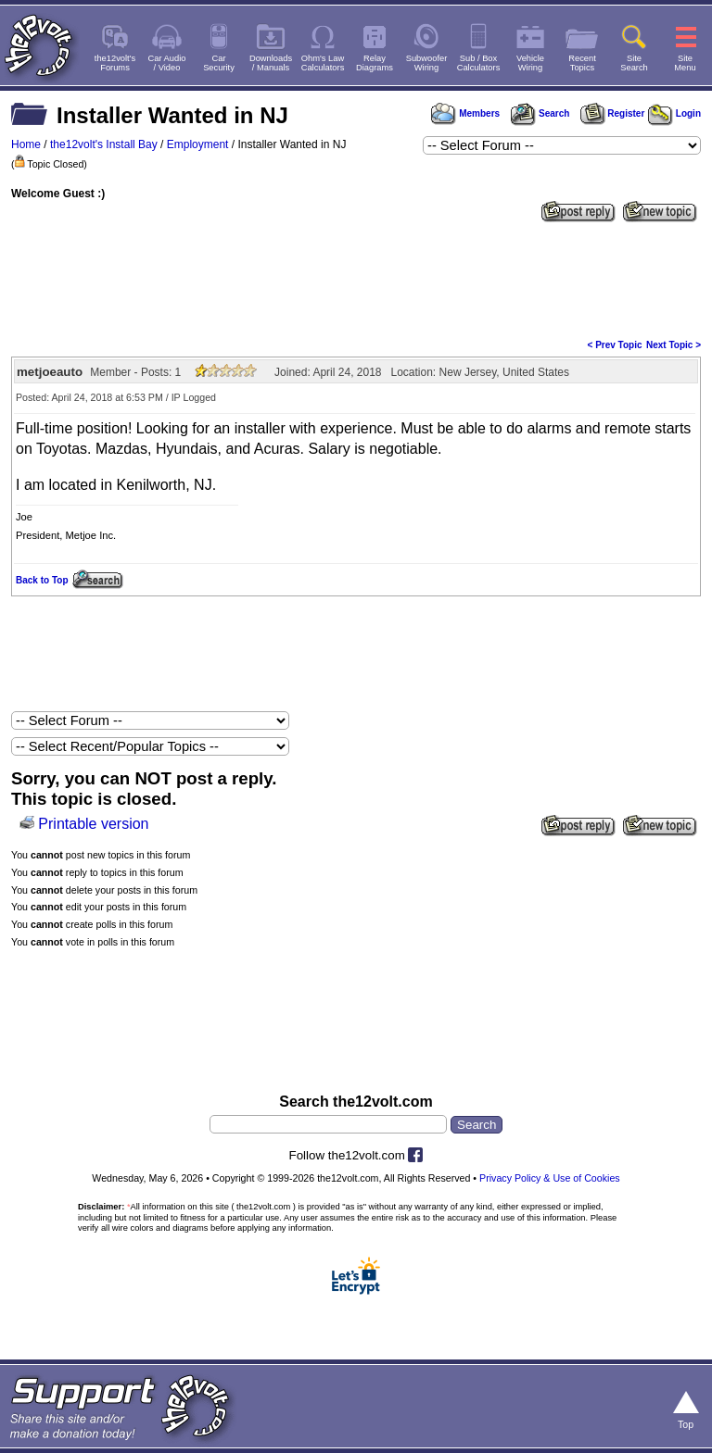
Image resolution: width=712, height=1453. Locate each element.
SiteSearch (634, 63)
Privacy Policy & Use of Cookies (549, 1178)
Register (612, 113)
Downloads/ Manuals (270, 63)
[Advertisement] (356, 278)
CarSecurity (219, 63)
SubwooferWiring (427, 63)
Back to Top (42, 580)
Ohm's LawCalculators (323, 63)
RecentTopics (582, 63)
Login (674, 113)
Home (26, 144)
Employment (198, 144)
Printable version (93, 824)
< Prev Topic (615, 345)
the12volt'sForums (115, 63)
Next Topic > (673, 345)
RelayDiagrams (374, 63)
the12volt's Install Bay (104, 144)
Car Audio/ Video (167, 63)
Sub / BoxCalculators (479, 63)
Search (539, 113)
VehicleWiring (530, 63)
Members (465, 113)
